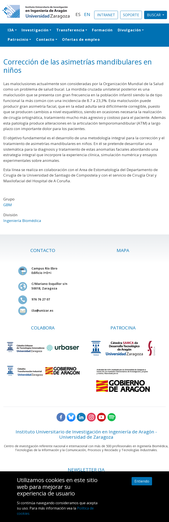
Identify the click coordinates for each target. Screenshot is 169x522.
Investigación (35, 30)
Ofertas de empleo (81, 39)
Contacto (45, 39)
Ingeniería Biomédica (22, 220)
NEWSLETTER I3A (86, 470)
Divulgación (129, 30)
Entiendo (141, 481)
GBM (7, 204)
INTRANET (106, 15)
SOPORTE (131, 15)
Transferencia (70, 30)
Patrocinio (18, 39)
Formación (102, 30)
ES (78, 14)
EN (87, 14)
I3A (11, 30)
